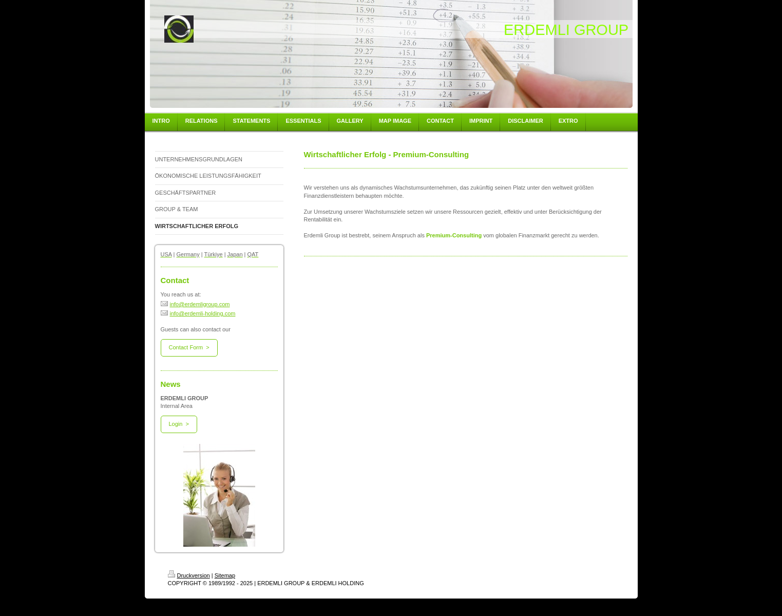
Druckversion (189, 575)
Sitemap (225, 575)
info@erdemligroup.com (195, 304)
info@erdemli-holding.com (198, 313)
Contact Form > (189, 347)
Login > (179, 424)
